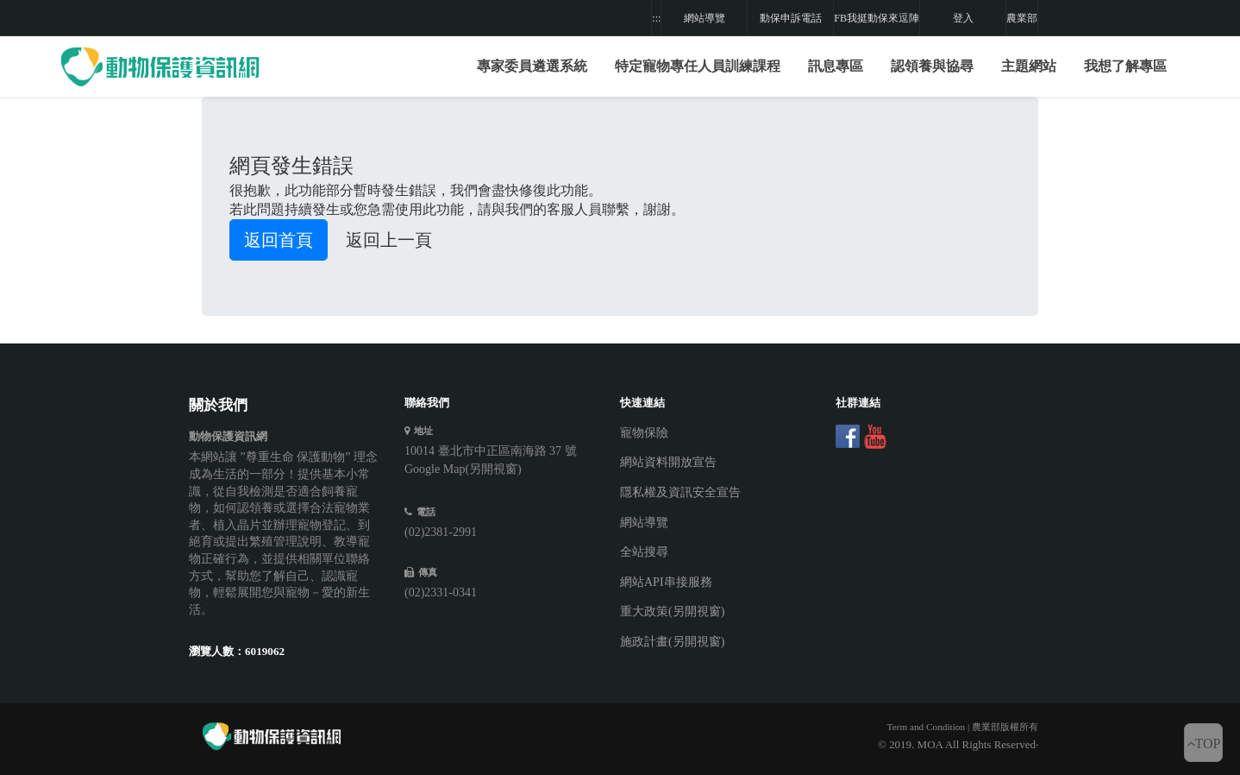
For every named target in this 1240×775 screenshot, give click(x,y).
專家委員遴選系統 (532, 66)
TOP (1204, 743)
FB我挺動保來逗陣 (876, 18)
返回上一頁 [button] (389, 239)
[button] (697, 66)
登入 (963, 18)
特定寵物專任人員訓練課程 (697, 66)
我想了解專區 (1125, 66)
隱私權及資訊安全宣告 (680, 492)
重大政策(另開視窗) (672, 611)
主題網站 (1028, 66)
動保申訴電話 (791, 18)
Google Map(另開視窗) (463, 469)
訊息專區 (835, 66)
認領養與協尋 (932, 66)
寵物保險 (644, 432)
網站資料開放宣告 (668, 462)
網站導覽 (704, 18)
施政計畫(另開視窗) (672, 641)
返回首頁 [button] (278, 239)
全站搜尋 (644, 551)
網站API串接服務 (666, 582)
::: (656, 18)
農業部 (1021, 18)
